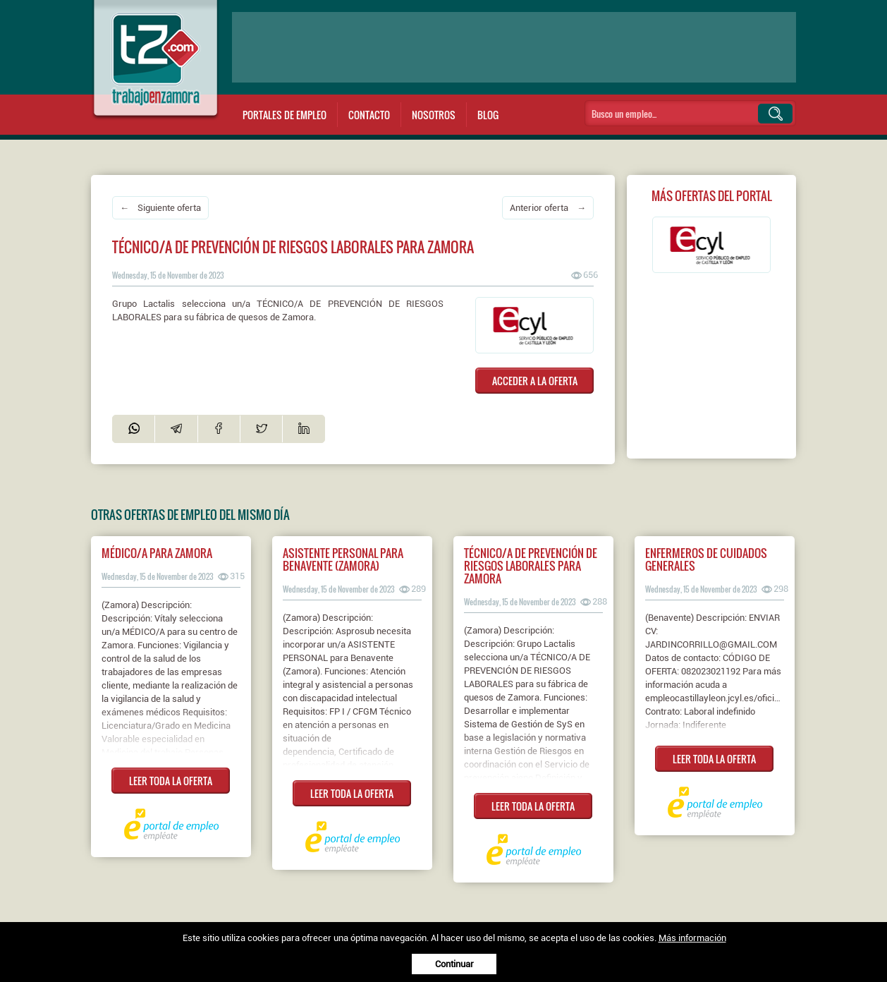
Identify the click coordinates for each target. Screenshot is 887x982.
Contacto (369, 114)
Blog (487, 114)
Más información (692, 938)
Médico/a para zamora (157, 553)
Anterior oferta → (548, 207)
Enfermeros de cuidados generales (706, 559)
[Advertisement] (514, 47)
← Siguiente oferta (160, 207)
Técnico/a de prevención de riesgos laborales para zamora (530, 566)
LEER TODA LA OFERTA (170, 780)
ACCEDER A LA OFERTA (534, 380)
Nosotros (433, 114)
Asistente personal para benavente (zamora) (343, 559)
